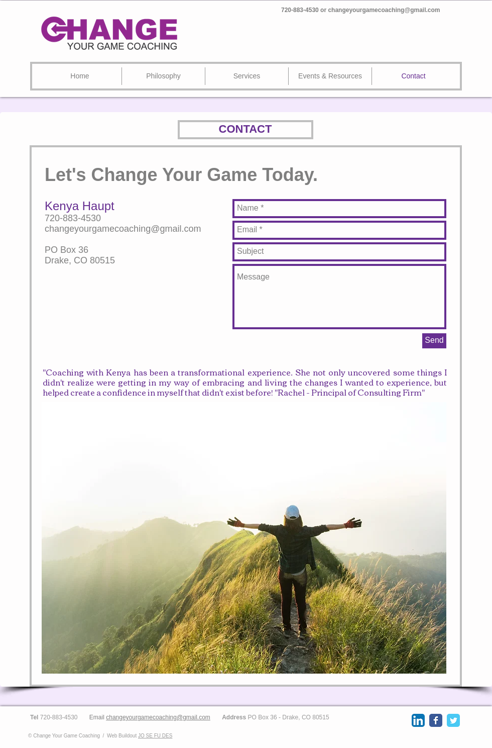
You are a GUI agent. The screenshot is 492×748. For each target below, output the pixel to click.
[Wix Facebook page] (435, 720)
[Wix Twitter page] (453, 720)
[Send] (434, 340)
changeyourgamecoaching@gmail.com (384, 10)
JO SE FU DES (155, 735)
